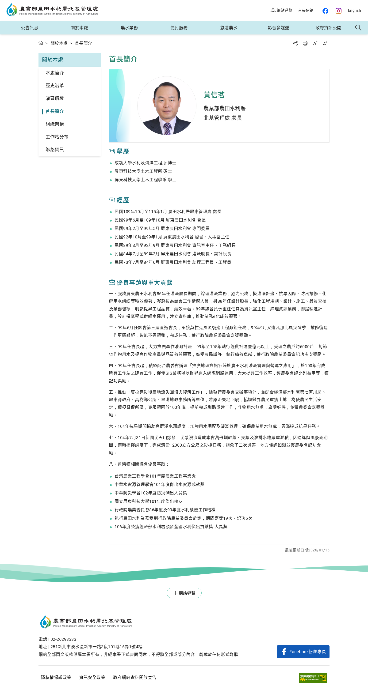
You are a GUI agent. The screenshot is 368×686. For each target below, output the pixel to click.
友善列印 (305, 43)
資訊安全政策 (92, 677)
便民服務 (179, 27)
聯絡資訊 (55, 149)
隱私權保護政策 (56, 677)
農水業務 (129, 27)
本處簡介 (55, 73)
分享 (295, 43)
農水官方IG (339, 11)
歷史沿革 (55, 85)
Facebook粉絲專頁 (307, 651)
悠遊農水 (229, 27)
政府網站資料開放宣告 (135, 677)
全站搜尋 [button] (358, 28)
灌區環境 (55, 98)
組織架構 (55, 124)
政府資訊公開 (328, 27)
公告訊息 (29, 27)
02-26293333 (63, 639)
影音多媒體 (279, 27)
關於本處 (79, 27)
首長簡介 (55, 111)
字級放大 (325, 43)
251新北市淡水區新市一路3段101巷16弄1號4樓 (96, 646)
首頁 (40, 43)
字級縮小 (315, 43)
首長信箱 (306, 10)
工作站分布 (57, 137)
